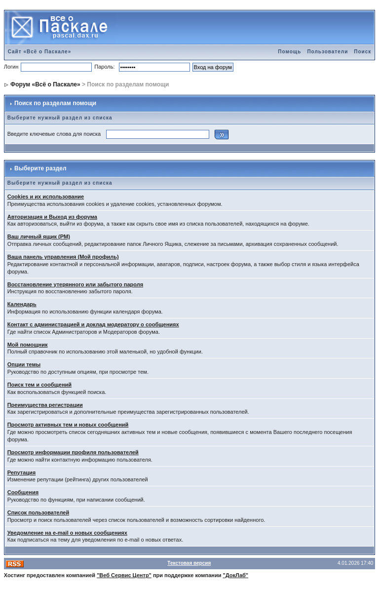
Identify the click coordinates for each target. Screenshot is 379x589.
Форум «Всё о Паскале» (45, 84)
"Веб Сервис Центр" (124, 575)
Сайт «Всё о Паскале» (40, 51)
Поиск (362, 51)
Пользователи (327, 51)
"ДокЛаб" (236, 575)
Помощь (289, 51)
